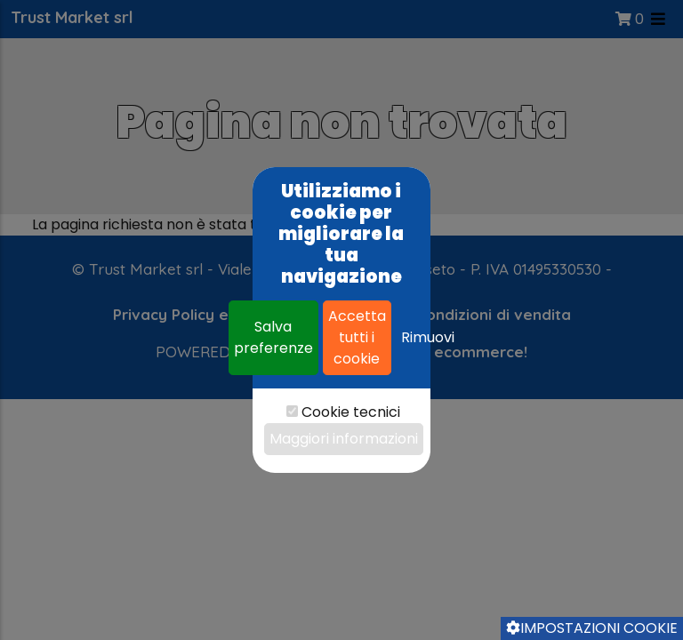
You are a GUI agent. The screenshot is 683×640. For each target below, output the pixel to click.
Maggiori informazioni (343, 438)
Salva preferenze (273, 337)
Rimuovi (427, 337)
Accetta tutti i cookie (357, 337)
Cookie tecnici (350, 412)
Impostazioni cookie (592, 628)
